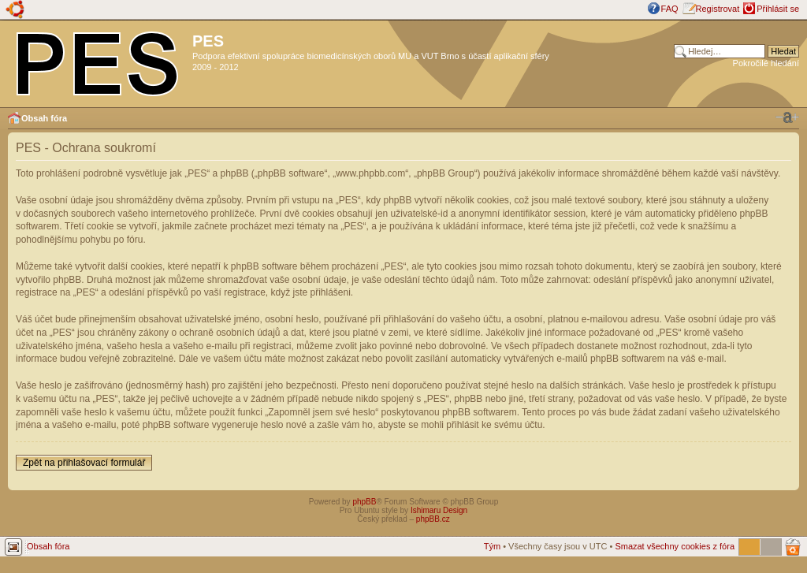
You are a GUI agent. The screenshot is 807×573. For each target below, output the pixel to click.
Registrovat (718, 8)
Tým (492, 546)
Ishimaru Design (439, 510)
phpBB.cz (433, 519)
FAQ (670, 8)
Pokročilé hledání (766, 63)
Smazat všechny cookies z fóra (674, 546)
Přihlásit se (778, 8)
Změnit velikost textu (787, 117)
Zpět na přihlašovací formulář (84, 462)
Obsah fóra (44, 118)
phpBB (364, 501)
